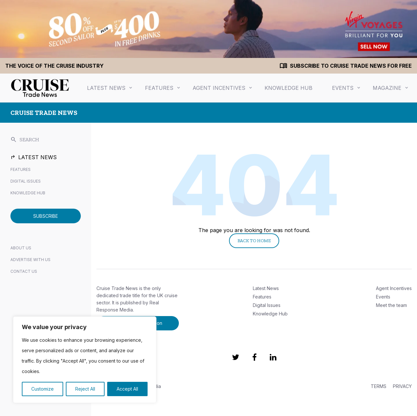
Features (159, 88)
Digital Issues (25, 181)
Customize (42, 389)
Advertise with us (30, 259)
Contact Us (23, 271)
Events (342, 88)
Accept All (127, 389)
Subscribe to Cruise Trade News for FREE (351, 65)
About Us (20, 247)
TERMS (378, 386)
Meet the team (391, 305)
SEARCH (24, 140)
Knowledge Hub (288, 88)
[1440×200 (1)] (208, 29)
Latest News (106, 88)
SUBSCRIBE (45, 216)
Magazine (387, 88)
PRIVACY (402, 386)
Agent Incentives (219, 88)
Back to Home (254, 240)
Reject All (85, 389)
